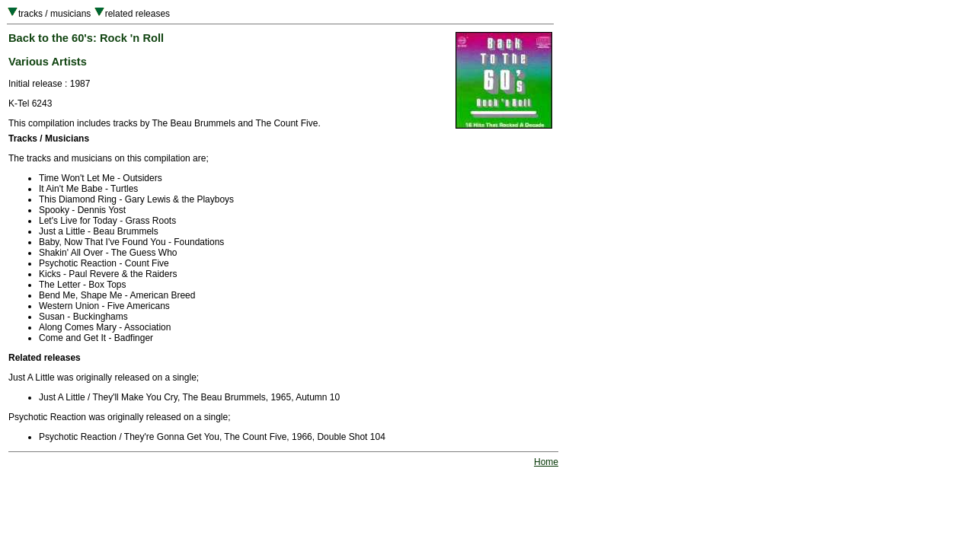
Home (546, 462)
